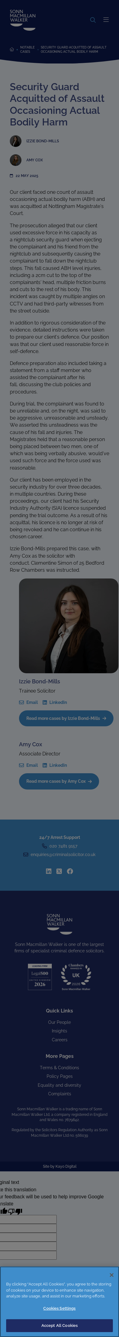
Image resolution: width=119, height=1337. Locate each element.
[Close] (111, 1275)
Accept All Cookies (59, 1325)
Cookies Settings (59, 1308)
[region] (59, 1301)
